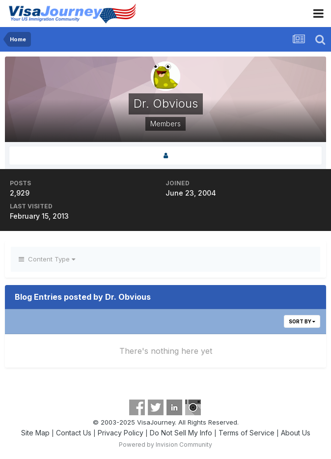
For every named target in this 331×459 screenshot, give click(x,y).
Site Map (35, 433)
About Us (295, 433)
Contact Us (73, 433)
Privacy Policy (120, 433)
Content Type (47, 259)
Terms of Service (247, 433)
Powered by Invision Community (165, 444)
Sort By (302, 321)
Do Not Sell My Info (181, 433)
